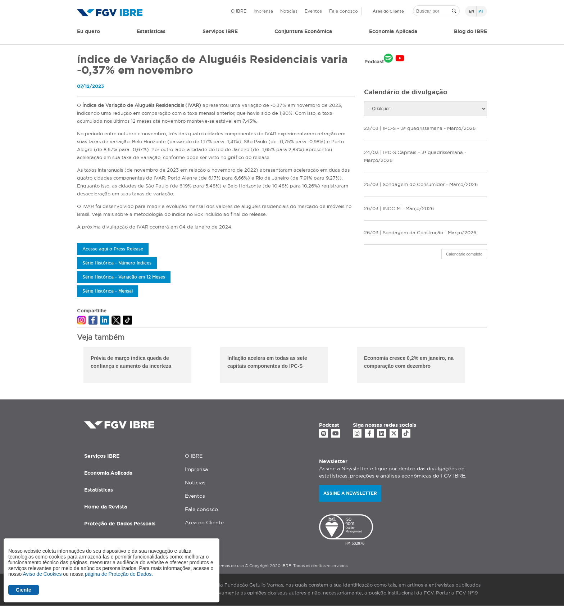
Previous (71, 366)
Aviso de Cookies (42, 574)
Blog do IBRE (470, 31)
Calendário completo (464, 254)
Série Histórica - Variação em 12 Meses (123, 277)
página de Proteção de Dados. (119, 574)
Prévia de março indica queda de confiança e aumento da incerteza (131, 362)
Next (492, 366)
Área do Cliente (388, 11)
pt (480, 11)
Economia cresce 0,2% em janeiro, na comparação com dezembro (409, 362)
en (471, 11)
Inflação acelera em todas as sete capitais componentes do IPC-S (267, 362)
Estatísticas (151, 31)
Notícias (288, 11)
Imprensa (263, 11)
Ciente (23, 590)
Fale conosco (343, 11)
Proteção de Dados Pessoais (119, 523)
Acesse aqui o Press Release (112, 249)
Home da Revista (105, 507)
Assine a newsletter (350, 493)
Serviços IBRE (101, 456)
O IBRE (238, 11)
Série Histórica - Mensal (107, 291)
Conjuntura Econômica (303, 31)
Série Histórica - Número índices (116, 263)
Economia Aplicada (108, 473)
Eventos (313, 11)
